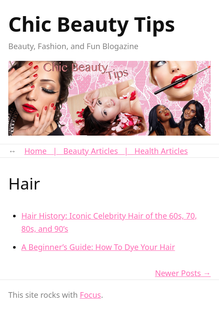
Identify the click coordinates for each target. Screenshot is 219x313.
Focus (90, 295)
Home (35, 151)
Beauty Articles (90, 151)
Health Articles (161, 151)
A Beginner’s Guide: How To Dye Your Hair (98, 247)
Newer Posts (178, 273)
